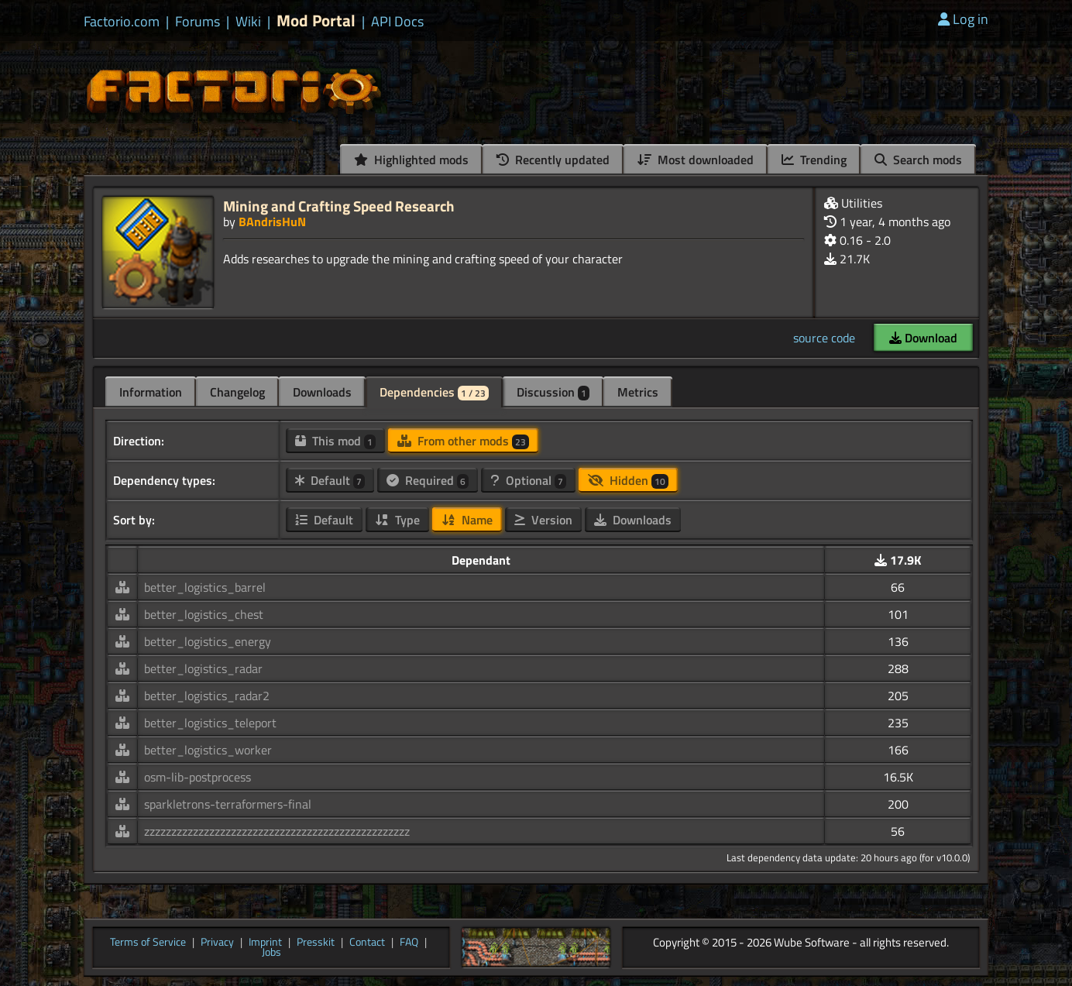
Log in (963, 19)
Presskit (316, 942)
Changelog (237, 392)
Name (467, 519)
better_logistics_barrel (205, 587)
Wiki (248, 22)
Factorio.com (122, 22)
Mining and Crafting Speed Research (339, 205)
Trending (814, 159)
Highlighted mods (411, 159)
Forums (197, 22)
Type (397, 519)
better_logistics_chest (203, 614)
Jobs (271, 952)
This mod (335, 440)
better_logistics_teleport (210, 722)
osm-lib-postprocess (197, 777)
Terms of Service (148, 942)
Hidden (628, 480)
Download (923, 337)
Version (543, 519)
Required (428, 480)
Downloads (322, 392)
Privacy (217, 942)
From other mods (463, 440)
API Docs (397, 22)
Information (150, 392)
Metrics (637, 392)
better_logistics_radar (203, 668)
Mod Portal (316, 20)
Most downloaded (695, 159)
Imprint (265, 942)
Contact (367, 942)
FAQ (409, 942)
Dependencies (434, 392)
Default (330, 480)
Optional (528, 480)
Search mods (918, 159)
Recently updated (553, 159)
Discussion (553, 392)
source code (824, 337)
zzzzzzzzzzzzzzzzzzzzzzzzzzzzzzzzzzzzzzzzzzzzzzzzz (277, 831)
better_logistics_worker (208, 749)
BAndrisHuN (272, 221)
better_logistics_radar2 (207, 695)
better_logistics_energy (207, 641)
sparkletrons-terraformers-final (227, 804)
